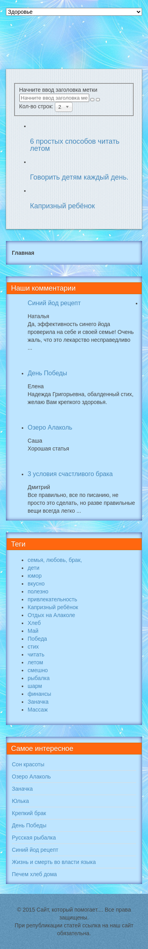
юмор (35, 576)
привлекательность (52, 599)
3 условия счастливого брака (70, 474)
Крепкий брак (29, 813)
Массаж (38, 709)
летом (35, 662)
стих (33, 646)
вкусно (36, 583)
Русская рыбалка (34, 837)
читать (36, 654)
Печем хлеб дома (34, 874)
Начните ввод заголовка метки (59, 90)
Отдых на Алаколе (51, 615)
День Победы (47, 373)
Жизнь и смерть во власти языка (54, 862)
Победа (37, 639)
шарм (35, 686)
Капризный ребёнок (62, 206)
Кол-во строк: (37, 106)
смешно (38, 670)
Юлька (20, 801)
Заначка (38, 702)
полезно (38, 591)
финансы (39, 694)
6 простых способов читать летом (75, 144)
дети (33, 568)
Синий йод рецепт (54, 303)
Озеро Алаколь (50, 427)
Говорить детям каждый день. (79, 177)
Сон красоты (28, 764)
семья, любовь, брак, (55, 560)
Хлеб (34, 623)
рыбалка (39, 678)
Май (33, 631)
